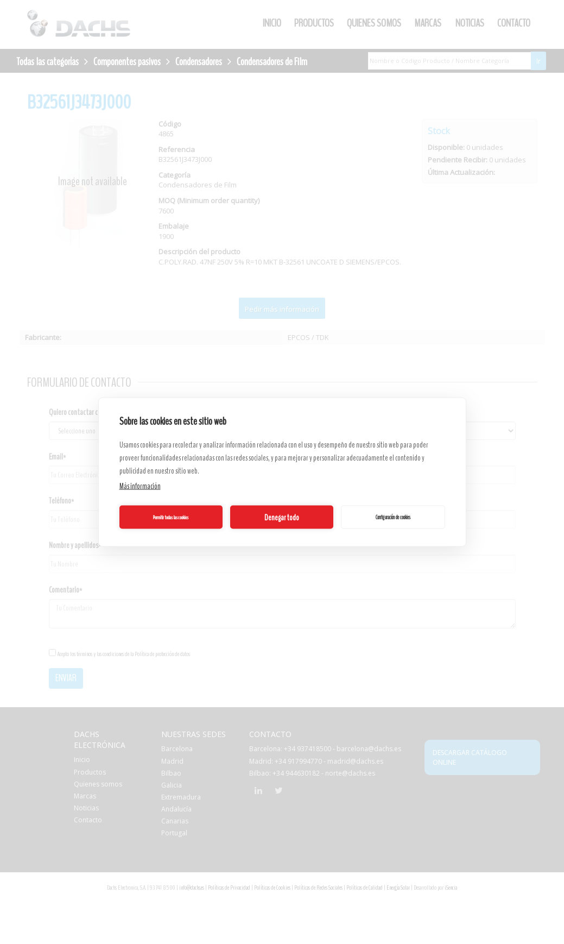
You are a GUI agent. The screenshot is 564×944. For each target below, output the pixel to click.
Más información (140, 486)
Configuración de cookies (393, 517)
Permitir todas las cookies (170, 517)
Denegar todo (281, 517)
